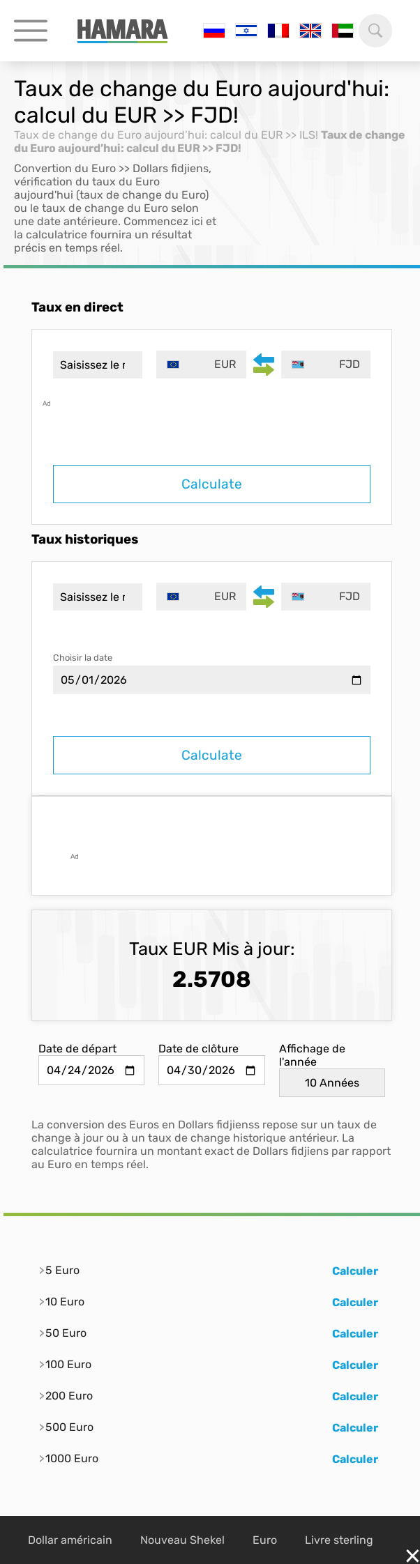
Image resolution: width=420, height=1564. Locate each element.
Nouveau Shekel (182, 1540)
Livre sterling (339, 1540)
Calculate (211, 484)
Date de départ (77, 1048)
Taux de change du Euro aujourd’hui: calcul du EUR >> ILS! (166, 134)
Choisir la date (82, 657)
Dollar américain (70, 1540)
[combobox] (201, 364)
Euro (265, 1540)
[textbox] (201, 364)
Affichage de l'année (312, 1055)
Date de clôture (198, 1048)
